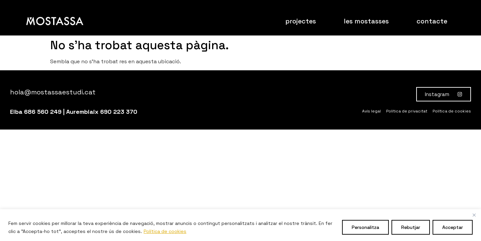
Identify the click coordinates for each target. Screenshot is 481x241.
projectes (300, 21)
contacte (432, 21)
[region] (240, 225)
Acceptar (452, 227)
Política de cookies (165, 231)
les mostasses (366, 21)
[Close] (474, 215)
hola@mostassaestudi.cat (53, 92)
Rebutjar (410, 227)
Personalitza (365, 227)
